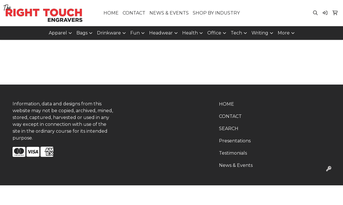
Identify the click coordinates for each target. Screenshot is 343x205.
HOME (111, 13)
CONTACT (134, 13)
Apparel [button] (58, 33)
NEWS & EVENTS (169, 13)
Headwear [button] (161, 33)
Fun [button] (135, 33)
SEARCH (228, 128)
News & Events (236, 165)
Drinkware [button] (109, 33)
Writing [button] (259, 33)
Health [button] (190, 33)
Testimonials (233, 153)
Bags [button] (82, 33)
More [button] (284, 33)
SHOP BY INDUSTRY (216, 13)
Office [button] (214, 33)
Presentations (235, 141)
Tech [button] (236, 33)
